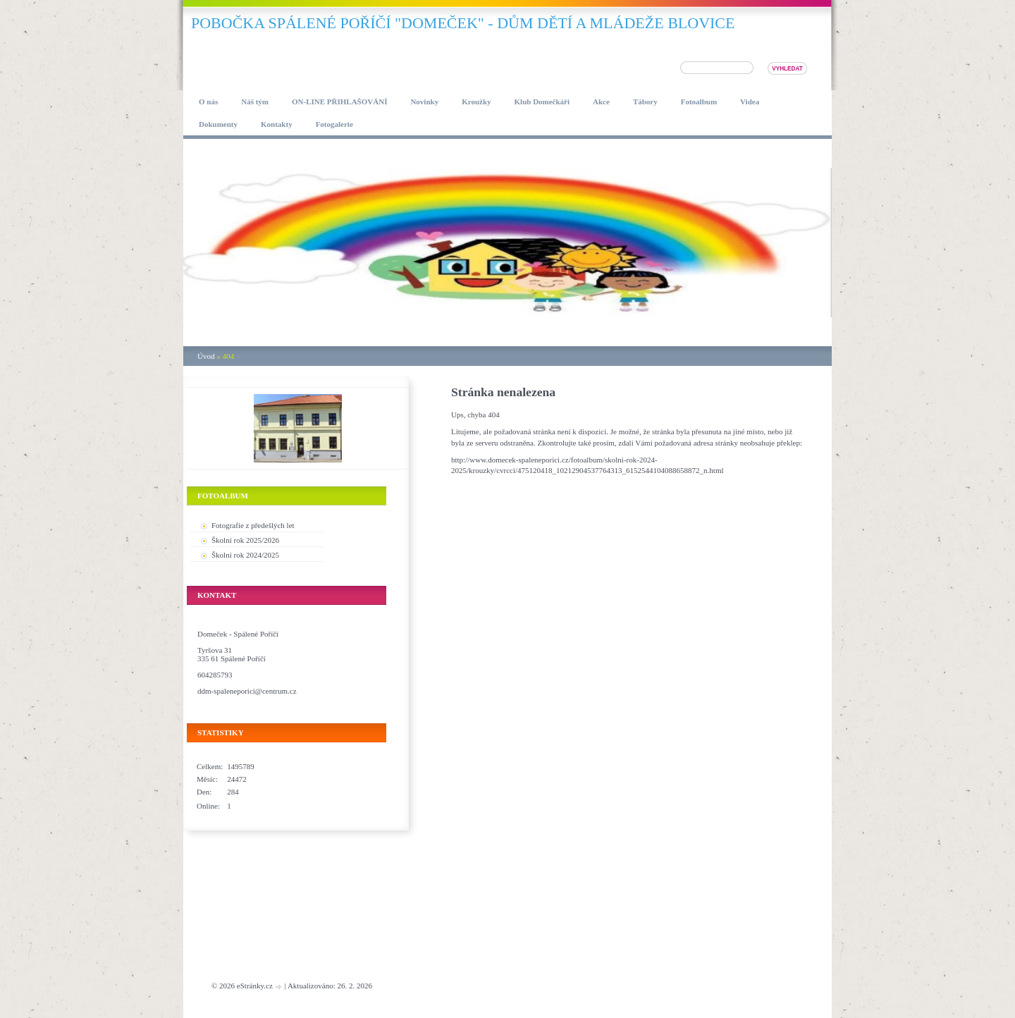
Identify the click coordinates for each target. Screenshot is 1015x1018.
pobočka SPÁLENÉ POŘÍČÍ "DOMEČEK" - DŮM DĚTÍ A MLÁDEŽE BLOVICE (462, 23)
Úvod (205, 356)
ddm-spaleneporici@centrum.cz (247, 691)
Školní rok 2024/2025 (245, 555)
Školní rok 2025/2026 (245, 540)
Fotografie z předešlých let (253, 525)
